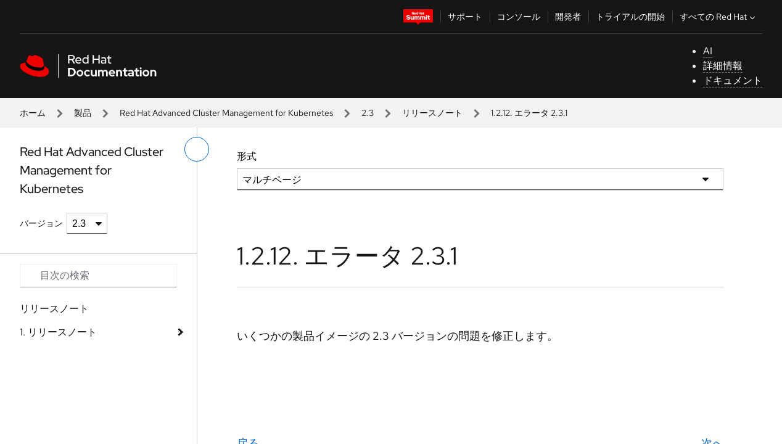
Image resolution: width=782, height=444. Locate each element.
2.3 (367, 112)
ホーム (33, 112)
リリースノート (432, 112)
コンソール (518, 16)
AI (707, 50)
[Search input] (98, 275)
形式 (247, 156)
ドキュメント (732, 80)
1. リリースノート (58, 332)
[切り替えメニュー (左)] (196, 149)
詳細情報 (723, 65)
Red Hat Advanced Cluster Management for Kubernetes (226, 112)
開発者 (568, 16)
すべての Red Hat (719, 16)
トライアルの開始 (630, 16)
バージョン (41, 223)
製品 (82, 112)
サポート (465, 16)
